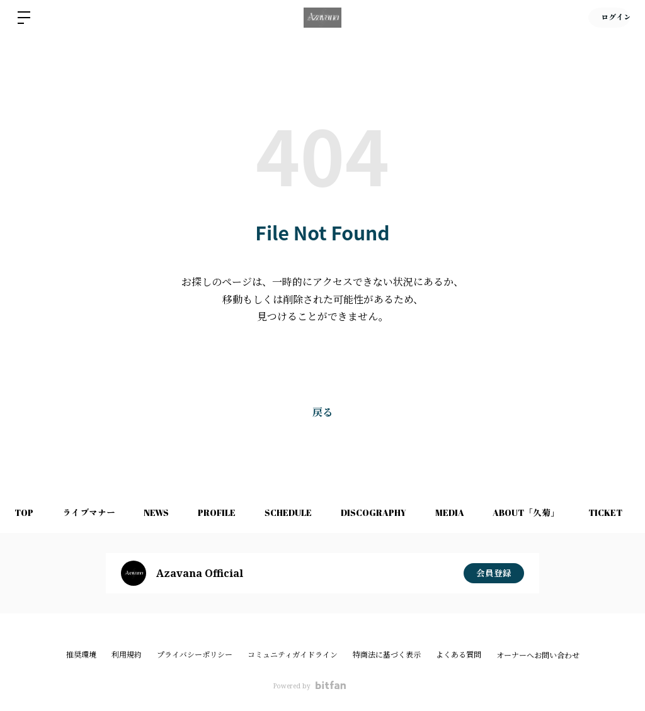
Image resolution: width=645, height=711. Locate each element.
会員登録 (493, 573)
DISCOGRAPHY (388, 512)
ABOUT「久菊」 (546, 512)
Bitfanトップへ (323, 365)
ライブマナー (92, 512)
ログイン (607, 18)
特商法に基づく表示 (387, 654)
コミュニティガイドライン (293, 654)
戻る (322, 412)
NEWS (163, 512)
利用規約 (126, 654)
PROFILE (226, 512)
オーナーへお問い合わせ (537, 655)
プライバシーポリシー (194, 654)
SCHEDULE (300, 512)
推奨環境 (81, 654)
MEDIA (466, 512)
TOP (25, 512)
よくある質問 (458, 654)
